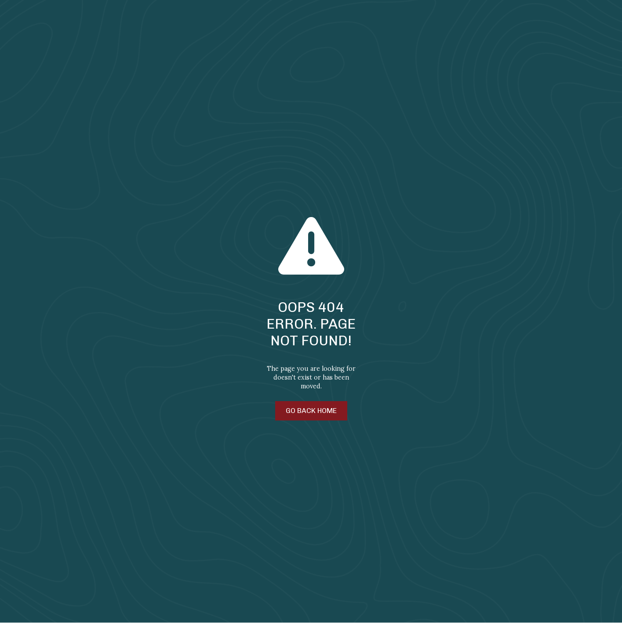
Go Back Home (311, 410)
